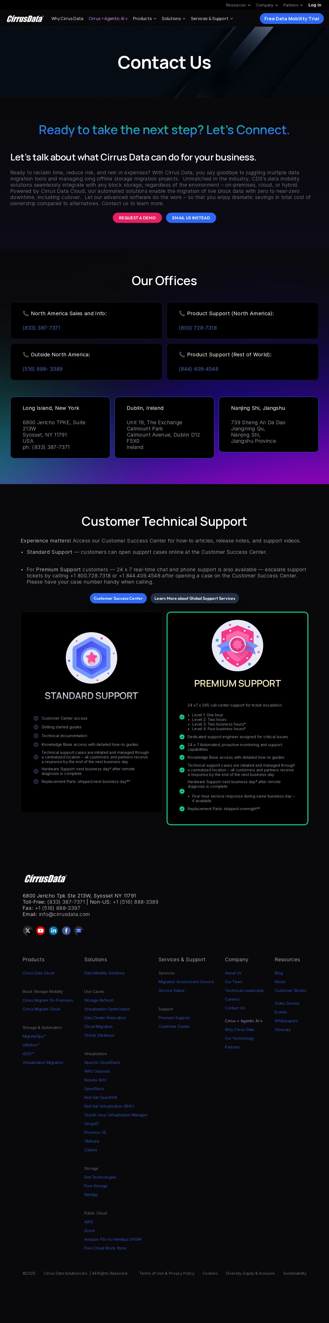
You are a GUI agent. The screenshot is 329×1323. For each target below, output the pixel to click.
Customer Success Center (134, 541)
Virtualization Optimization (107, 1009)
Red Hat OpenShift (100, 1097)
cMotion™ (31, 1045)
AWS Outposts (97, 1071)
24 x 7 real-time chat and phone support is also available (187, 569)
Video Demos (287, 1003)
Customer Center (174, 1026)
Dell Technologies (100, 1177)
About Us (233, 973)
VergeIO (91, 1123)
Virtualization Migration (43, 1062)
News (280, 981)
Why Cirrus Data (67, 18)
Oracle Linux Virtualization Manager (116, 1114)
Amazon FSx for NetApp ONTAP (113, 1239)
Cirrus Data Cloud (38, 973)
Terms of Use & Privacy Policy (166, 1273)
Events (281, 1012)
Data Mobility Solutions (104, 973)
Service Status (172, 990)
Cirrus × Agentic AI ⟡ (108, 18)
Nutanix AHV (95, 1079)
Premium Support (174, 1017)
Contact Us (235, 1007)
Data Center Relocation (105, 1017)
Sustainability (294, 1273)
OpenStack (94, 1088)
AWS (88, 1221)
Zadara (90, 1149)
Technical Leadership (244, 990)
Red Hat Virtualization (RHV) (109, 1106)
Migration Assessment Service (186, 981)
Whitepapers (286, 1020)
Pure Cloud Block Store (105, 1248)
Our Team (233, 981)
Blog (279, 973)
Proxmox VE (95, 1132)
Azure (89, 1230)
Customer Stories (290, 990)
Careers (232, 999)
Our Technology (239, 1038)
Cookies (210, 1273)
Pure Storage (96, 1185)
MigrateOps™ (34, 1036)
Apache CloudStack (102, 1062)
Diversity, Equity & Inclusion (250, 1273)
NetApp (91, 1194)
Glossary (283, 1029)
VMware (91, 1141)
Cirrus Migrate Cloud (41, 1009)
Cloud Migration (98, 1026)
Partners (232, 1047)
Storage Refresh (99, 1000)
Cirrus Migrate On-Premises (48, 1000)
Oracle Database (99, 1035)
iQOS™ (28, 1053)
